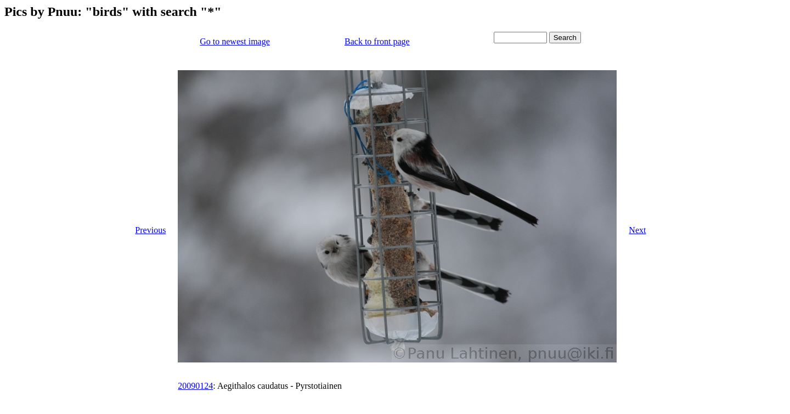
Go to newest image (235, 41)
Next (637, 230)
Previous (150, 230)
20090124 (195, 385)
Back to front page (377, 41)
